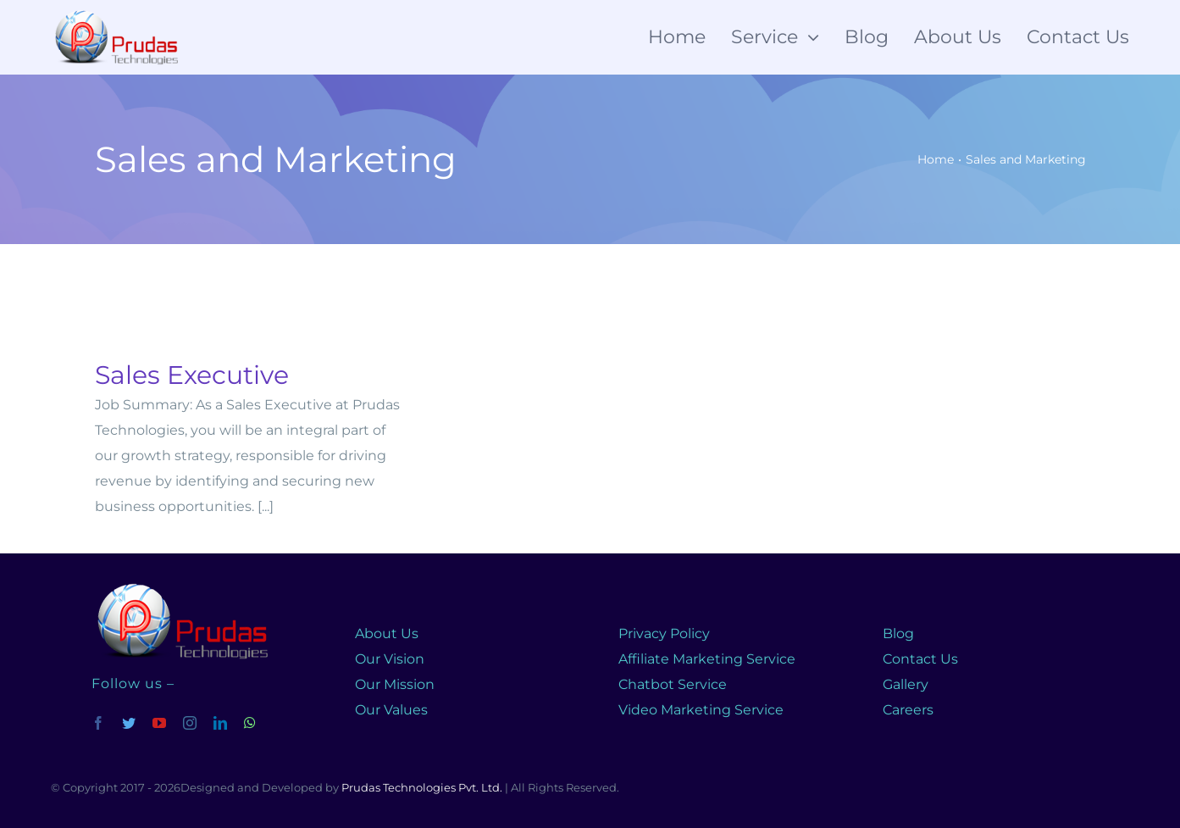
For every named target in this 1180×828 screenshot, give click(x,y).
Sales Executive (192, 375)
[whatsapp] (250, 723)
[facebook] (98, 723)
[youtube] (159, 723)
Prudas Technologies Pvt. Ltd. (421, 787)
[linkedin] (220, 723)
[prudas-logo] (179, 585)
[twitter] (129, 723)
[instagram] (190, 723)
